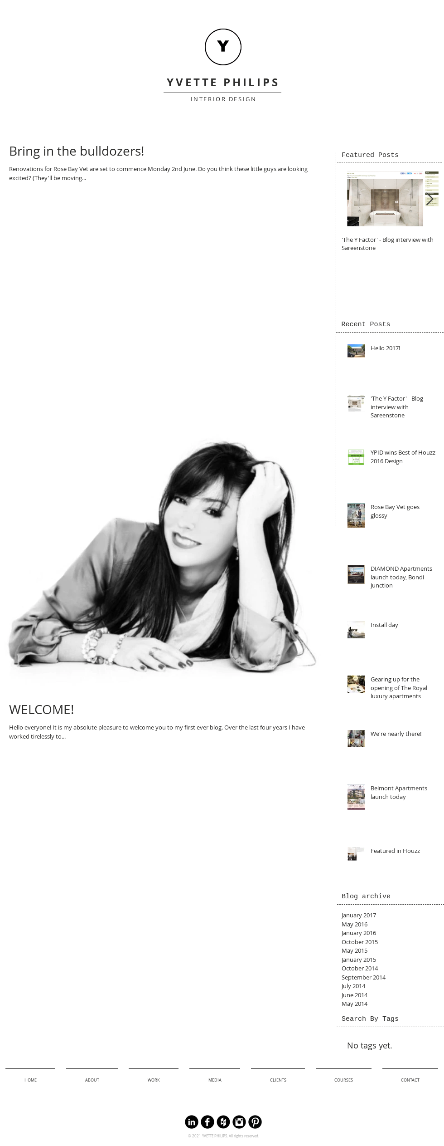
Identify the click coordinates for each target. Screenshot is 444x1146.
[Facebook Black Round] (207, 1122)
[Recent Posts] (366, 324)
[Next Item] (429, 199)
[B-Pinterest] (255, 1122)
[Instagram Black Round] (239, 1122)
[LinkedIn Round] (191, 1122)
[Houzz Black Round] (223, 1122)
